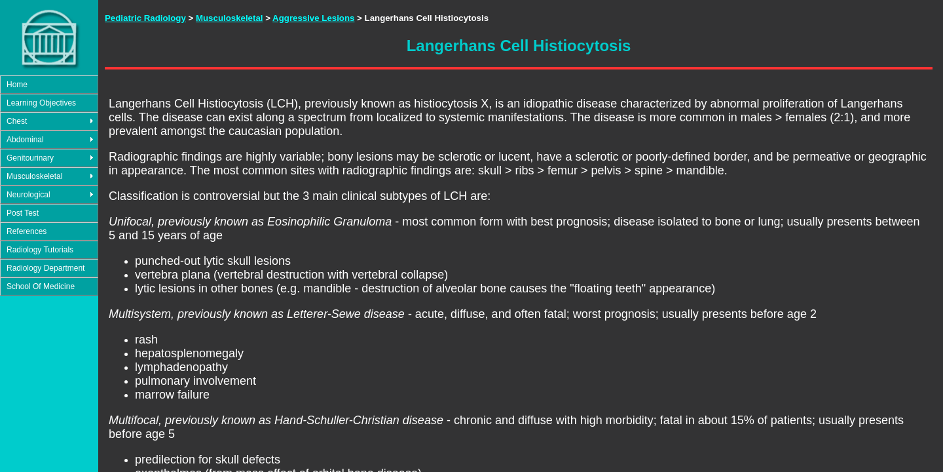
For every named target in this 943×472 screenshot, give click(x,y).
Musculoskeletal (34, 176)
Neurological (28, 194)
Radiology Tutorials (40, 249)
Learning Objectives (41, 103)
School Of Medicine (41, 286)
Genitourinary (30, 158)
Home (17, 84)
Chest (17, 121)
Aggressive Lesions (313, 18)
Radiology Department (45, 268)
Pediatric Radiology (145, 18)
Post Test (23, 213)
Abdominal (25, 139)
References (26, 231)
